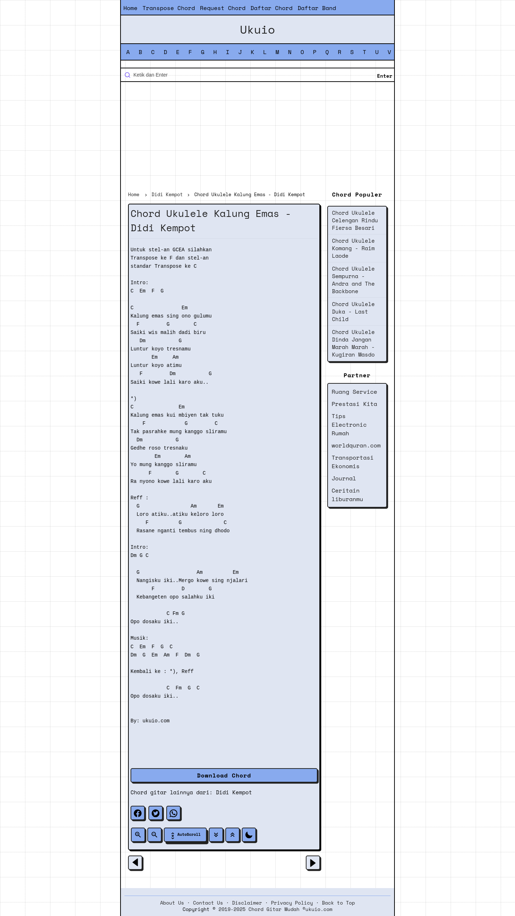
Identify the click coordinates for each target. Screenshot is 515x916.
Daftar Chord (271, 8)
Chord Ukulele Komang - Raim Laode (353, 248)
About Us (172, 902)
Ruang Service (354, 391)
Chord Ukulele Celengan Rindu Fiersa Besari (355, 220)
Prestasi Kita (354, 403)
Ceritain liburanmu (347, 494)
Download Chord (224, 775)
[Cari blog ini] (257, 75)
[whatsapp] (173, 813)
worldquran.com (356, 445)
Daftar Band (317, 8)
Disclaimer (247, 902)
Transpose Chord (168, 8)
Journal (344, 478)
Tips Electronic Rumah (349, 424)
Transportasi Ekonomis (353, 461)
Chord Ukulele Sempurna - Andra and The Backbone (353, 280)
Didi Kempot (234, 792)
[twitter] (155, 813)
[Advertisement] (257, 137)
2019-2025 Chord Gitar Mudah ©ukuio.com (275, 909)
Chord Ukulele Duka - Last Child (353, 311)
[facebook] (138, 813)
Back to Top (338, 902)
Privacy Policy (292, 902)
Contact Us (208, 902)
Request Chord (222, 8)
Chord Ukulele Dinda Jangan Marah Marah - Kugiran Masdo (353, 343)
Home (130, 8)
